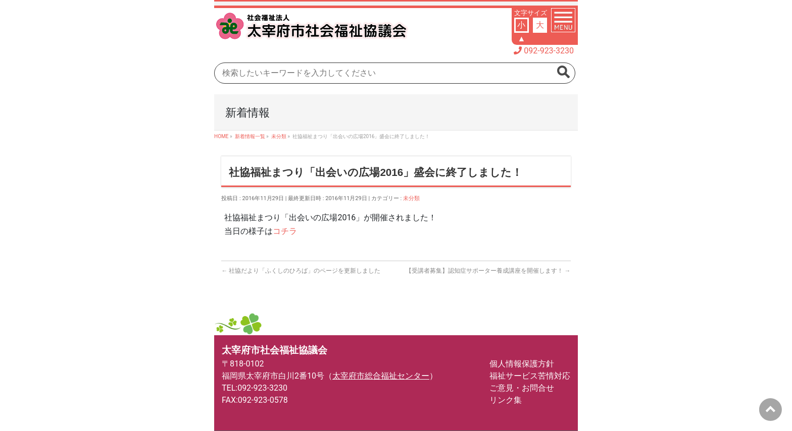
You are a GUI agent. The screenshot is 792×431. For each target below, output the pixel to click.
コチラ (285, 231)
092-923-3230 (549, 50)
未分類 (411, 198)
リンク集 (505, 400)
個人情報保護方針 (521, 363)
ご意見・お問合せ (521, 388)
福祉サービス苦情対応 (529, 376)
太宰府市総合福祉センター (380, 376)
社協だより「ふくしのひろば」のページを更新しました (300, 270)
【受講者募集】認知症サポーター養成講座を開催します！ (488, 270)
